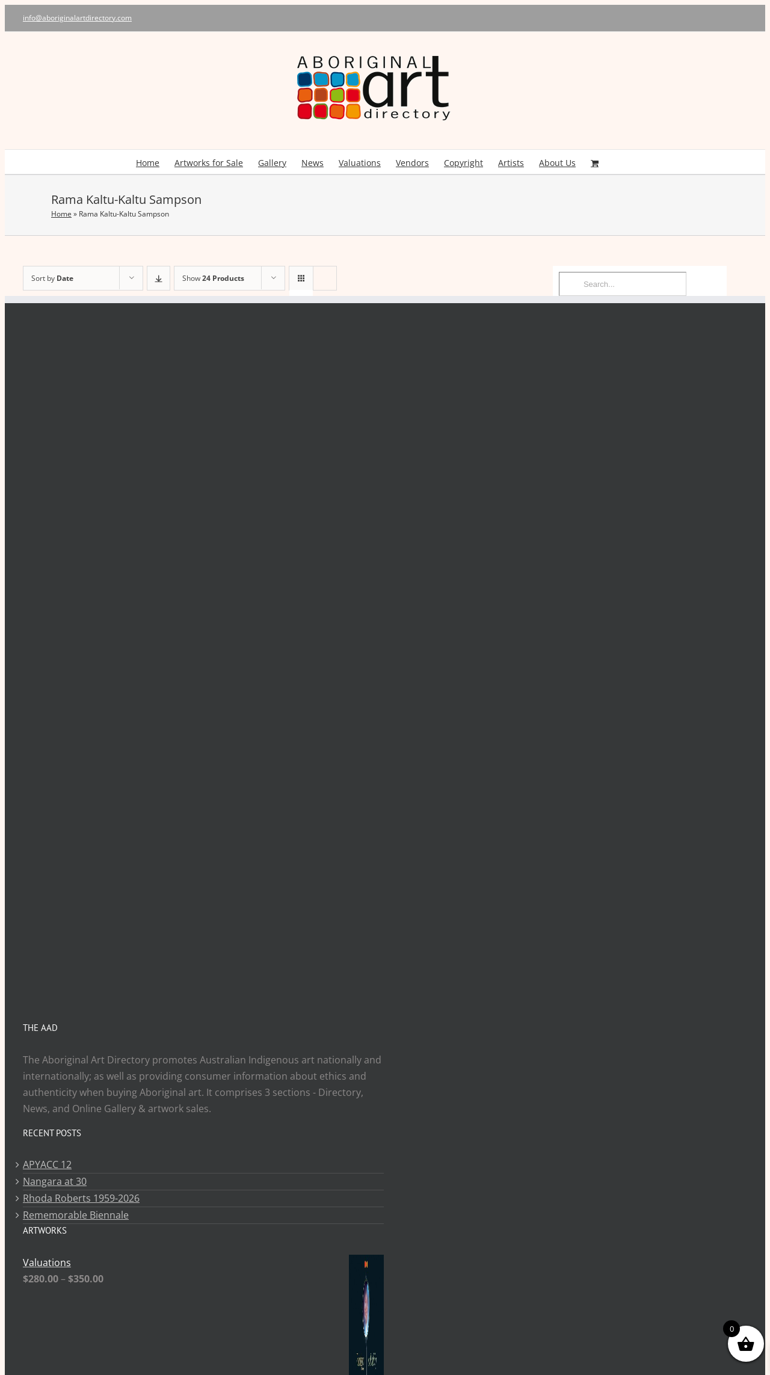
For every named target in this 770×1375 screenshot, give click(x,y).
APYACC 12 (47, 1164)
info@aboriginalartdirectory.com (77, 18)
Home (61, 214)
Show (213, 278)
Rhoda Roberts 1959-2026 (81, 1198)
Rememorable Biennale (76, 1215)
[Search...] (622, 284)
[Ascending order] (158, 278)
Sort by (52, 278)
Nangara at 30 (55, 1181)
